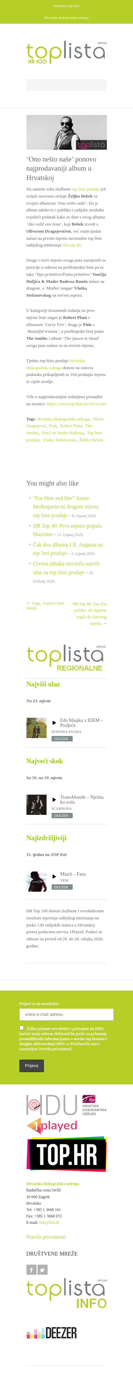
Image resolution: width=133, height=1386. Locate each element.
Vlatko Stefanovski (59, 439)
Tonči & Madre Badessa (63, 432)
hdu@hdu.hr (50, 1222)
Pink (53, 425)
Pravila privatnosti (46, 1237)
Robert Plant (71, 425)
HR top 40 (71, 244)
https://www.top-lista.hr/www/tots (76, 403)
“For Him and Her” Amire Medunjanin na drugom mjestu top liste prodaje (66, 506)
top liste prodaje (86, 188)
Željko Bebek (91, 439)
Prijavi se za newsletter (39, 1003)
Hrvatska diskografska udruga (63, 418)
